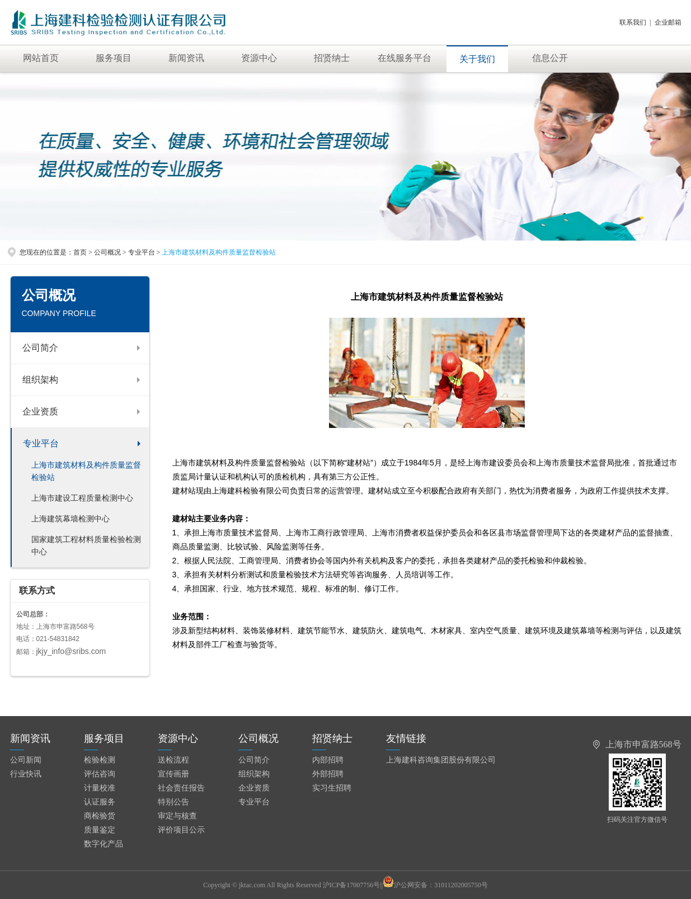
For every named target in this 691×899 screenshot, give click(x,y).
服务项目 (113, 58)
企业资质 (40, 411)
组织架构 (40, 379)
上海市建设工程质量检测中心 (82, 498)
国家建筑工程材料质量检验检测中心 (86, 545)
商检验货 (99, 816)
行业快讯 (25, 774)
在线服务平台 (404, 58)
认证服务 (99, 802)
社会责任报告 (181, 788)
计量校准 (99, 788)
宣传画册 (173, 774)
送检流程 (173, 760)
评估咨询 (99, 774)
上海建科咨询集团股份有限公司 (441, 760)
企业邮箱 (668, 22)
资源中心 (259, 58)
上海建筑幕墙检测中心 (70, 519)
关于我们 (477, 59)
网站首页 (41, 58)
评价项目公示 (181, 830)
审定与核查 (177, 816)
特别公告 (173, 802)
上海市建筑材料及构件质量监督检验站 (86, 471)
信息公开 (550, 58)
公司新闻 (25, 760)
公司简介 (40, 347)
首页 (80, 252)
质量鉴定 (99, 830)
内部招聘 (328, 760)
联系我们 (632, 22)
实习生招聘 (331, 788)
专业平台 (41, 443)
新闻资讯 (186, 58)
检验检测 (99, 760)
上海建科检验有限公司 (131, 22)
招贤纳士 (332, 58)
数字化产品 (103, 844)
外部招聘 (328, 774)
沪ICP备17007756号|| (358, 885)
